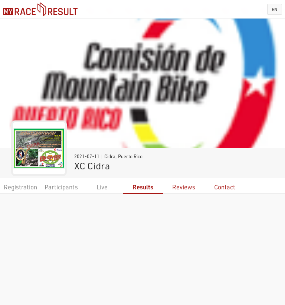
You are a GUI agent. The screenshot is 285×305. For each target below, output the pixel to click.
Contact (224, 187)
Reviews (183, 187)
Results (142, 187)
